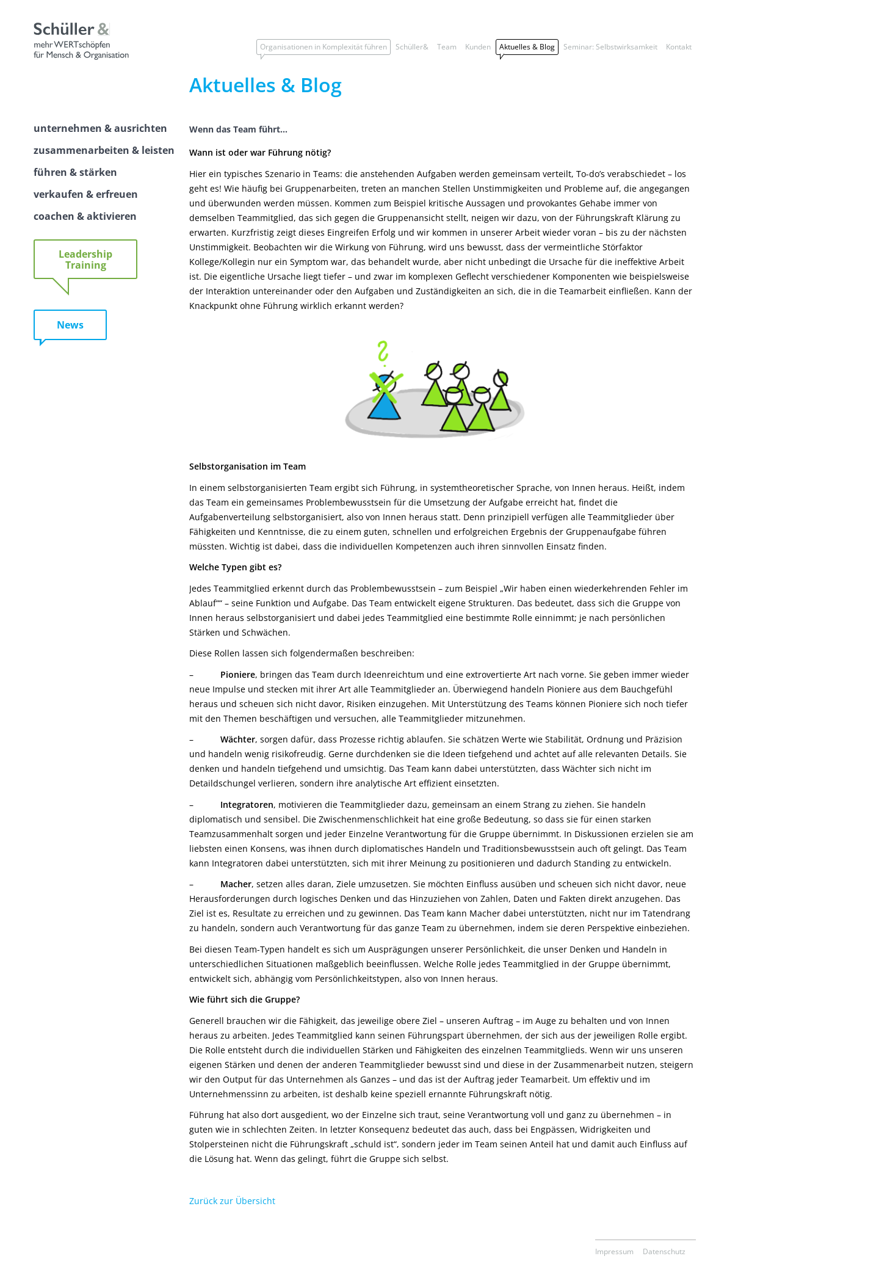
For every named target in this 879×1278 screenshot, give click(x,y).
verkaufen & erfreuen (86, 194)
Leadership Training (85, 259)
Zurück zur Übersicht (232, 1201)
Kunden (478, 47)
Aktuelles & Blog (527, 47)
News (70, 325)
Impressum (614, 1251)
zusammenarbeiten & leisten (104, 150)
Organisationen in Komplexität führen (323, 47)
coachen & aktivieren (85, 216)
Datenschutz (664, 1251)
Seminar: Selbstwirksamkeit (610, 47)
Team (447, 47)
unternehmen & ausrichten (100, 128)
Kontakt (679, 47)
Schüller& (412, 47)
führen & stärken (75, 172)
